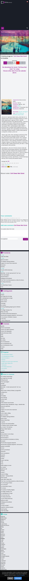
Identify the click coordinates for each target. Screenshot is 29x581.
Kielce (2, 537)
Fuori (2, 286)
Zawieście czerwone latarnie (7, 507)
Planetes (3, 456)
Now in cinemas (8, 374)
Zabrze (2, 566)
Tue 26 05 (24, 63)
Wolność (3, 503)
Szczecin (3, 557)
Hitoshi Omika (18, 113)
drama (19, 105)
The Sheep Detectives (6, 281)
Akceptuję (17, 578)
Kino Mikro (3, 340)
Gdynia (2, 531)
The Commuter (4, 484)
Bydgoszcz (3, 519)
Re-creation (3, 305)
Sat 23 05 (14, 63)
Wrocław (3, 565)
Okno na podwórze (5, 453)
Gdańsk (2, 529)
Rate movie (7, 164)
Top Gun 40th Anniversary (6, 270)
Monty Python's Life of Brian (7, 434)
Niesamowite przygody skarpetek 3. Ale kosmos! (11, 315)
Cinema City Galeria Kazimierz (7, 329)
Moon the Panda (4, 435)
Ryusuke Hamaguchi (9, 35)
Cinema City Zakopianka (6, 331)
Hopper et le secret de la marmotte (9, 263)
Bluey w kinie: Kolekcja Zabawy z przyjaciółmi (11, 390)
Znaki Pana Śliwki (4, 256)
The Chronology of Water (6, 482)
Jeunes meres (4, 301)
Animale (2, 383)
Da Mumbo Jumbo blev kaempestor (9, 313)
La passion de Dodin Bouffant (7, 423)
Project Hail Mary (5, 460)
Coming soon (7, 291)
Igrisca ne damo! (4, 259)
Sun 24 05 (18, 63)
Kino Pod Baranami (5, 341)
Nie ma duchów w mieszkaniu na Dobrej (10, 439)
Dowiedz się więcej (20, 575)
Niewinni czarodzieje (5, 446)
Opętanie (3, 455)
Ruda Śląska (3, 549)
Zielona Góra (3, 569)
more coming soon (6, 320)
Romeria (3, 266)
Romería (3, 470)
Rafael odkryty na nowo (6, 465)
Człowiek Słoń (4, 392)
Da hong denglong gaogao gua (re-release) (10, 306)
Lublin (2, 540)
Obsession (3, 265)
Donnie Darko (4, 399)
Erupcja (2, 294)
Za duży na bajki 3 (5, 505)
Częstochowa (4, 524)
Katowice (3, 535)
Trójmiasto (3, 560)
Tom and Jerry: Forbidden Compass (9, 317)
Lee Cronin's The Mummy (6, 427)
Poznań (2, 546)
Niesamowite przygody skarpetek (8, 442)
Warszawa (3, 562)
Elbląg (2, 526)
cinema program (7, 53)
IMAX (2, 334)
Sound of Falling (4, 474)
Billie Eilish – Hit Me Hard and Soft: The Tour (11, 387)
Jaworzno (3, 534)
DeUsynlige (3, 395)
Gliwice (2, 532)
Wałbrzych (3, 563)
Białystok (3, 516)
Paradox (3, 347)
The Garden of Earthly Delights (8, 489)
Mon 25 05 (21, 63)
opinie (25, 53)
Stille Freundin (4, 300)
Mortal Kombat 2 (5, 276)
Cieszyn (2, 522)
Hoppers (3, 411)
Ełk (1, 528)
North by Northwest (5, 449)
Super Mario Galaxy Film (7, 363)
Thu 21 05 (8, 63)
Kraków (3, 538)
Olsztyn (2, 543)
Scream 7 (3, 472)
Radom (2, 547)
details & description (16, 53)
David (2, 394)
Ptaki (2, 462)
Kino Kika (3, 338)
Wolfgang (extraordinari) (6, 278)
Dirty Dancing (4, 397)
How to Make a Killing (6, 413)
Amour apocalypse (5, 274)
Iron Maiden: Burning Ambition (7, 261)
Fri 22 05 (11, 63)
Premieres (6, 253)
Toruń (2, 559)
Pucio (3, 370)
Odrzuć (10, 578)
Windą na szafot (4, 500)
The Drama (4, 368)
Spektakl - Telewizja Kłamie (7, 476)
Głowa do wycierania (5, 406)
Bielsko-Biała (4, 518)
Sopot (2, 553)
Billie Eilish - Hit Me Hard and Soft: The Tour (10, 273)
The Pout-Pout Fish (5, 495)
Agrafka (2, 326)
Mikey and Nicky (4, 311)
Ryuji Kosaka (21, 114)
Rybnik (2, 550)
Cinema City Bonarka (5, 327)
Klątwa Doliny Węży (5, 420)
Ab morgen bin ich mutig (6, 296)
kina (8, 2)
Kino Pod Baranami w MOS (7, 345)
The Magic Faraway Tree (6, 310)
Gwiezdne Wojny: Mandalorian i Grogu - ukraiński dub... (13, 404)
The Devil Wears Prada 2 (6, 285)
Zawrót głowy (4, 509)
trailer (22, 53)
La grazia (3, 421)
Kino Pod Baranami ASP (6, 343)
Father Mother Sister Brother (7, 402)
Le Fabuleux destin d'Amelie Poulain (9, 425)
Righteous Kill (4, 469)
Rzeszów (3, 551)
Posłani (2, 458)
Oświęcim (3, 544)
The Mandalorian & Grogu (6, 298)
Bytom (2, 521)
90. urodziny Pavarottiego (6, 376)
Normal (2, 448)
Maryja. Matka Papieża (6, 428)
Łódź (2, 541)
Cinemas (6, 324)
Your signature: (4, 238)
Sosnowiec (3, 554)
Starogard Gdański (5, 556)
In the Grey (3, 318)
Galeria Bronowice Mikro (6, 333)
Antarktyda (3, 385)
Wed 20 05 (5, 63)
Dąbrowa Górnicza (5, 525)
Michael (3, 359)
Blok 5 (2, 388)
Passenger (3, 303)
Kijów (2, 336)
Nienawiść (3, 441)
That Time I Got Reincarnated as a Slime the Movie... (12, 280)
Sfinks (2, 348)
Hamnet (2, 408)
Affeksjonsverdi (4, 380)
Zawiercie (3, 568)
